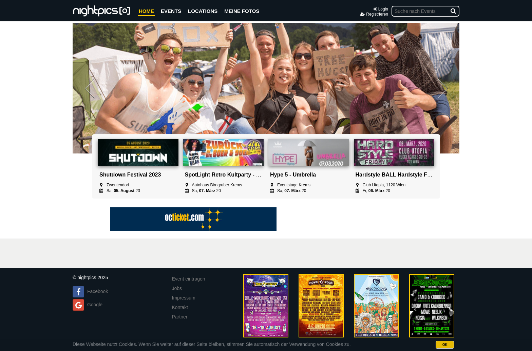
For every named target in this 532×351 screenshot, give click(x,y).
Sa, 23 (119, 190)
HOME (146, 11)
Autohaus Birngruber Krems (213, 185)
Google (94, 304)
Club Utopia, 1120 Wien (381, 185)
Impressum (183, 298)
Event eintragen (188, 279)
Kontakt (180, 307)
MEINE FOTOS (241, 11)
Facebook (97, 291)
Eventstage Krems (290, 185)
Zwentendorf (114, 185)
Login (381, 9)
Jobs (177, 288)
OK (445, 345)
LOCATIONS (202, 11)
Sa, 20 (203, 190)
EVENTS (171, 11)
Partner (180, 316)
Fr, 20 (373, 190)
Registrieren (374, 14)
